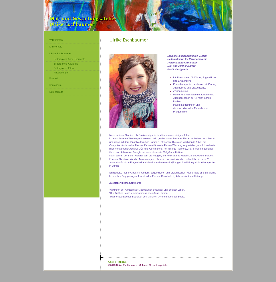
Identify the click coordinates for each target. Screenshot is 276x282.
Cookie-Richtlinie (117, 261)
